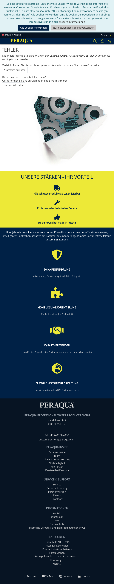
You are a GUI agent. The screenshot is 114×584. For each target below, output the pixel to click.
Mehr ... (57, 563)
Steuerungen (57, 560)
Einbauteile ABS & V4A (57, 542)
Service (57, 484)
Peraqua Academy (57, 488)
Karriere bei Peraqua (57, 470)
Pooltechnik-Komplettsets (57, 549)
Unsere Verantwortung (57, 459)
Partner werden (57, 491)
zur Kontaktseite (13, 85)
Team (57, 455)
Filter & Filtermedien (57, 545)
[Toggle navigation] (3, 41)
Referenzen (57, 466)
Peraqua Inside (57, 452)
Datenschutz (57, 524)
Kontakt (57, 513)
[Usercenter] (102, 41)
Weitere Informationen (72, 21)
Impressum (57, 517)
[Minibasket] (109, 41)
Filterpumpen (57, 553)
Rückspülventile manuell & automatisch (57, 556)
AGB (57, 520)
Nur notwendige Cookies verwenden (73, 27)
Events (57, 495)
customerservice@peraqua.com (57, 439)
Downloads (57, 499)
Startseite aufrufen (15, 70)
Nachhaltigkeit (57, 463)
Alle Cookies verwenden (33, 27)
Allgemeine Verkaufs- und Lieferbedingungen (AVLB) (57, 527)
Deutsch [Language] (106, 35)
